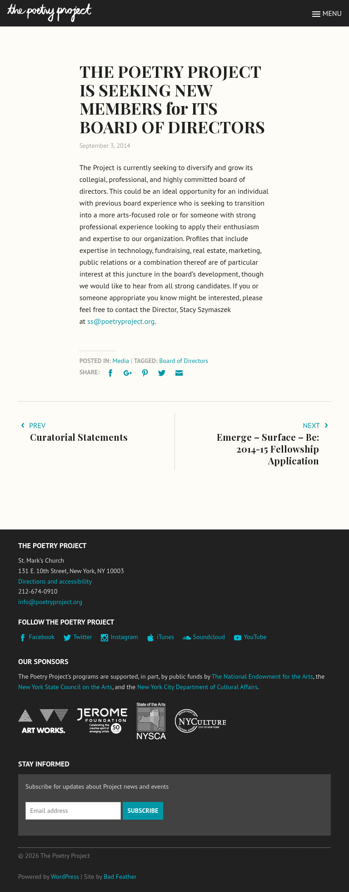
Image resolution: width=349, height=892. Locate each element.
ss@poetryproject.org (121, 321)
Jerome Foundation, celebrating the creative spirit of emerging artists (102, 721)
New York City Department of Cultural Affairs (197, 687)
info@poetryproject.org (50, 602)
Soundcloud (209, 637)
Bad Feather (120, 876)
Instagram (124, 637)
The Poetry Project (49, 13)
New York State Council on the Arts (65, 687)
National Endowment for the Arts (43, 721)
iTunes (165, 637)
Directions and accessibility (55, 581)
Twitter (82, 637)
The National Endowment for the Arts (262, 676)
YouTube (255, 637)
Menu (332, 13)
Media (121, 361)
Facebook (42, 637)
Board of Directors (183, 361)
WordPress (65, 876)
